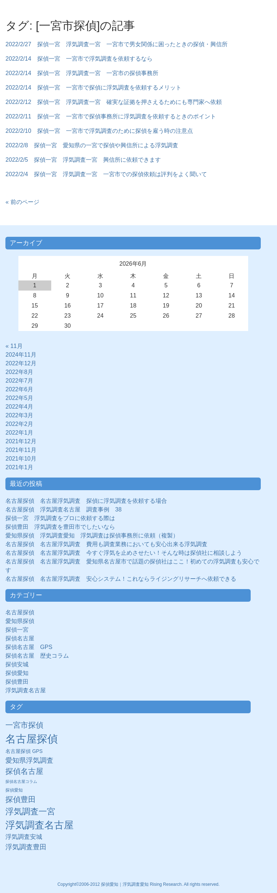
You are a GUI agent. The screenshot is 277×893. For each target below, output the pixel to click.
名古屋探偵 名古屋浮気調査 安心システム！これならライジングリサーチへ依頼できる (120, 579)
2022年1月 (19, 433)
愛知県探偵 (19, 621)
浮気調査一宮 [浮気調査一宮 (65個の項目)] (30, 811)
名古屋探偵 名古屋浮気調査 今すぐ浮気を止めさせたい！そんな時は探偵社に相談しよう (123, 553)
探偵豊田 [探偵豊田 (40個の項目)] (20, 799)
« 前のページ (22, 202)
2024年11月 (20, 355)
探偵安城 (16, 664)
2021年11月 (20, 450)
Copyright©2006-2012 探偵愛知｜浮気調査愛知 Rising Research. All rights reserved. (138, 884)
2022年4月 (19, 407)
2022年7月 (19, 381)
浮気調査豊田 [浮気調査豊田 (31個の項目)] (26, 847)
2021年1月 (19, 467)
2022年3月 (19, 415)
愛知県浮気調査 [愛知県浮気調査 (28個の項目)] (29, 760)
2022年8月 (19, 372)
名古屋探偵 (19, 612)
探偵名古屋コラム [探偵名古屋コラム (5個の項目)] (21, 781)
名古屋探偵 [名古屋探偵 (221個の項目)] (31, 739)
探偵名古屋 (19, 638)
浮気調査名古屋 (25, 690)
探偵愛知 (19, 673)
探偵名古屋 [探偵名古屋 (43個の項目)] (24, 771)
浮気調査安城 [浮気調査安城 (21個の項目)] (23, 836)
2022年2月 (19, 424)
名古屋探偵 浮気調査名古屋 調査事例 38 (63, 509)
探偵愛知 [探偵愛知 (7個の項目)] (14, 790)
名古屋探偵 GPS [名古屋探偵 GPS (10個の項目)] (24, 751)
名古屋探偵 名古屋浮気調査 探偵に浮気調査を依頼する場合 (86, 501)
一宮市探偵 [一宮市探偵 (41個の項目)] (24, 725)
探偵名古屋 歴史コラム (40, 656)
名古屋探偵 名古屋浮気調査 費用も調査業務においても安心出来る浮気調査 (106, 544)
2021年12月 (20, 441)
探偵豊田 (19, 682)
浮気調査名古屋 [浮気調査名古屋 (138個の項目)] (39, 825)
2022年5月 (19, 398)
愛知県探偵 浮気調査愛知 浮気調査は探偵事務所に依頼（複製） (92, 535)
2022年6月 (19, 389)
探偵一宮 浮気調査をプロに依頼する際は (60, 518)
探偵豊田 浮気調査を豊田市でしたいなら (60, 527)
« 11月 (13, 346)
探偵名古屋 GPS (28, 647)
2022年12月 (20, 363)
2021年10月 (20, 459)
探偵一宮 (19, 630)
